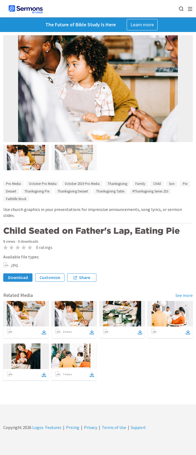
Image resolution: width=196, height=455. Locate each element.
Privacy (90, 427)
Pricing (72, 427)
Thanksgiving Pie (36, 191)
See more (184, 295)
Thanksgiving (117, 183)
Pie (185, 183)
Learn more (142, 24)
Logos (37, 427)
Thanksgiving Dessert (72, 191)
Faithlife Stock (16, 199)
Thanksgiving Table (110, 191)
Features (53, 427)
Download (18, 277)
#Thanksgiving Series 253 (150, 191)
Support (138, 427)
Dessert (11, 191)
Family (140, 183)
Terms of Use (114, 427)
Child (157, 183)
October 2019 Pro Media (82, 183)
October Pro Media (43, 183)
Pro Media (13, 183)
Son (172, 183)
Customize (50, 277)
